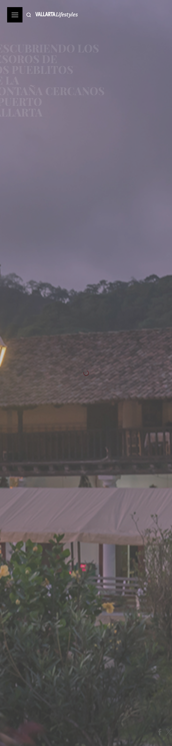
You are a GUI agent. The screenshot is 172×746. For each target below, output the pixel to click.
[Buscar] (28, 14)
